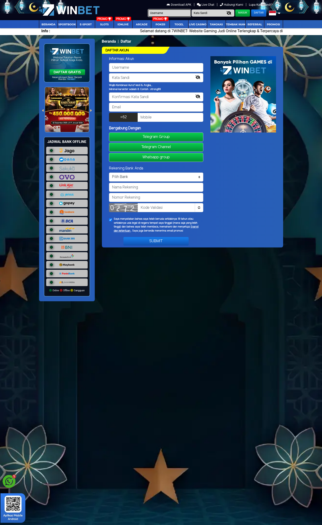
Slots (104, 24)
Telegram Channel (156, 147)
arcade (142, 24)
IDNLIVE (123, 24)
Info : (45, 31)
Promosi (273, 24)
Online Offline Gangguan (67, 290)
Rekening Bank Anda (126, 168)
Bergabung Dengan (125, 128)
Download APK (179, 4)
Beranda (48, 24)
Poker (160, 24)
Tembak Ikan (235, 24)
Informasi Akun (121, 59)
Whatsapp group (156, 157)
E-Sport (86, 24)
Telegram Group (156, 137)
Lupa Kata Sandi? (261, 4)
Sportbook (67, 24)
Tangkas (216, 24)
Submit (156, 241)
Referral (255, 24)
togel (178, 24)
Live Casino (198, 24)
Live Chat (206, 4)
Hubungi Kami (232, 4)
